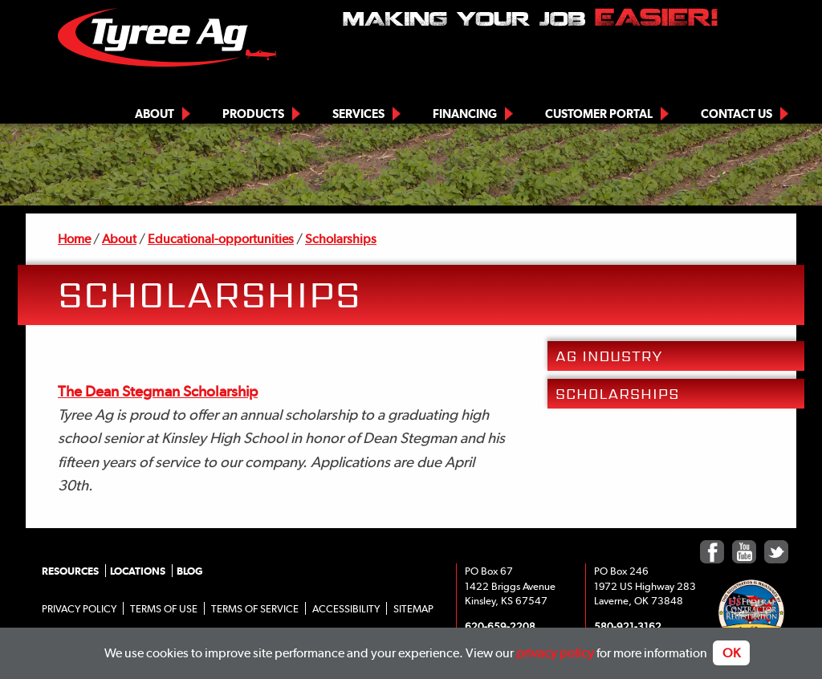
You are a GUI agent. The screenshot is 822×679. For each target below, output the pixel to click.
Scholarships (340, 238)
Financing (465, 113)
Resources (70, 570)
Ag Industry (608, 356)
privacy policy (555, 653)
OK (731, 653)
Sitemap (413, 608)
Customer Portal (599, 113)
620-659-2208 (500, 626)
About (154, 113)
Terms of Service (255, 608)
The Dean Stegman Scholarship (158, 391)
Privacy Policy (79, 608)
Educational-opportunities (221, 238)
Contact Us (736, 113)
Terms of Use (163, 608)
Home (74, 238)
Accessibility (346, 608)
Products (253, 113)
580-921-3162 (627, 626)
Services (358, 113)
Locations (137, 570)
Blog (190, 570)
